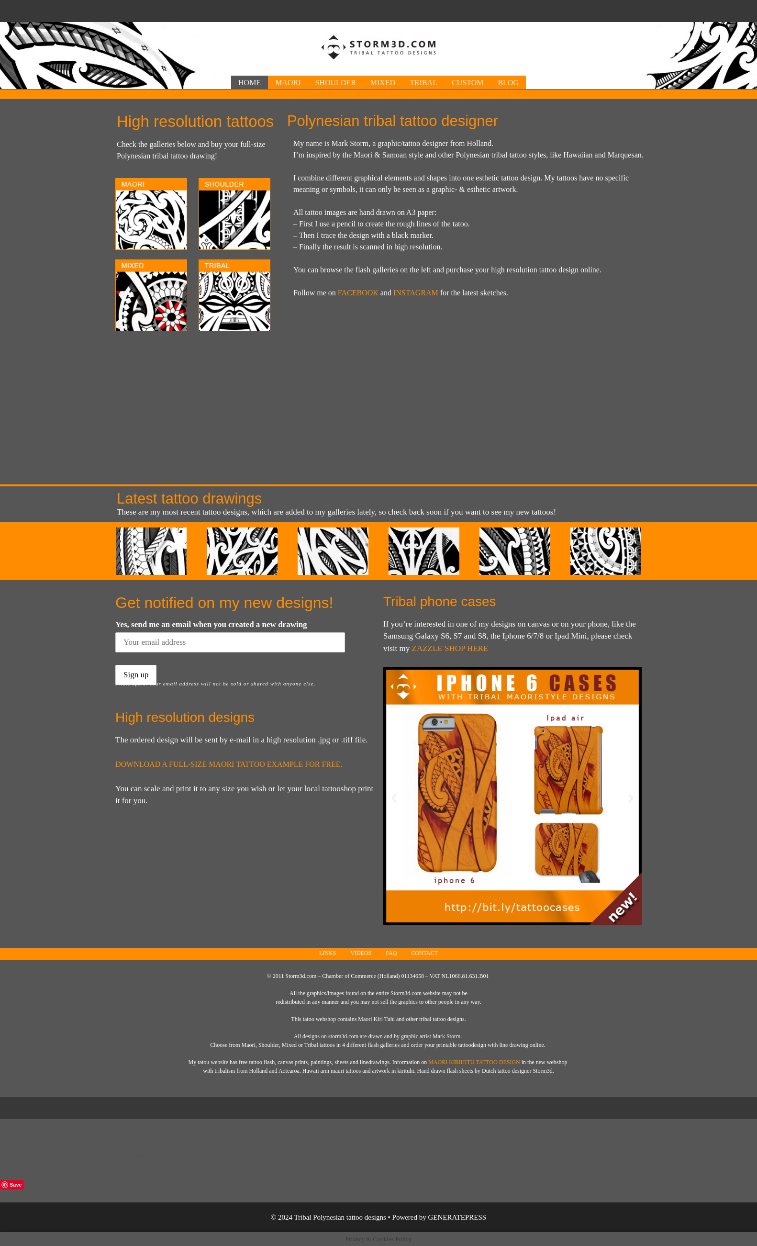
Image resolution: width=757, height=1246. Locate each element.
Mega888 (236, 1130)
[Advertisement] (378, 9)
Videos (360, 953)
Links (327, 953)
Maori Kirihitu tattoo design (474, 1062)
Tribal (423, 83)
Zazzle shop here (450, 648)
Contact (424, 953)
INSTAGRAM (415, 293)
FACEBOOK (358, 293)
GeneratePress (457, 1217)
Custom (467, 83)
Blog (508, 83)
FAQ (391, 953)
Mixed (382, 83)
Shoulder (335, 83)
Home (249, 83)
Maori (288, 83)
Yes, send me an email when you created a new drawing (211, 624)
